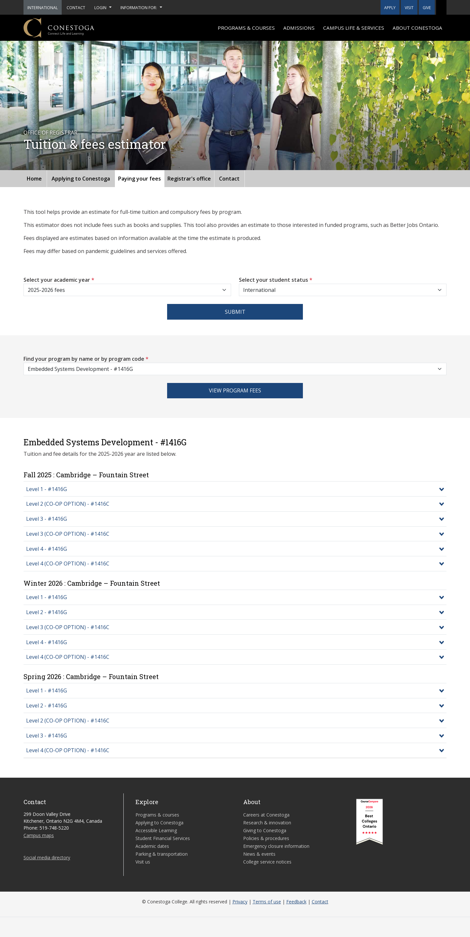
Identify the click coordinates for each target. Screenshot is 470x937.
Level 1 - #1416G (46, 489)
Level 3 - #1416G (46, 518)
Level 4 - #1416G (46, 548)
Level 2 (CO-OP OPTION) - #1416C (67, 503)
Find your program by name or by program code (86, 358)
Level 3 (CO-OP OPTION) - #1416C (67, 533)
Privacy (239, 901)
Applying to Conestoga (81, 178)
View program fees (235, 390)
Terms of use (267, 901)
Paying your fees (139, 178)
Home (34, 178)
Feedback (296, 901)
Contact (229, 178)
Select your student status (275, 279)
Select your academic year (59, 279)
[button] (441, 7)
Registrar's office (189, 178)
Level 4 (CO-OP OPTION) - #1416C (67, 563)
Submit (235, 311)
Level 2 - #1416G (46, 612)
